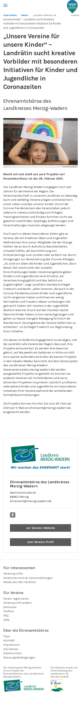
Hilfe (6, 620)
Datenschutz (12, 653)
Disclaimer (10, 649)
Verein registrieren (16, 599)
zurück (75, 15)
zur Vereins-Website (40, 528)
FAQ (6, 615)
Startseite (10, 15)
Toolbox (8, 611)
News (24, 15)
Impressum (11, 645)
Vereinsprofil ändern (17, 603)
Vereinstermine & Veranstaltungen (28, 578)
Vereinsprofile (13, 573)
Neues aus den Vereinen (19, 582)
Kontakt (9, 640)
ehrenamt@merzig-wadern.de (30, 501)
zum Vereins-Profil (40, 542)
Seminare (9, 607)
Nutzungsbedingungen (19, 657)
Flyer (6, 636)
